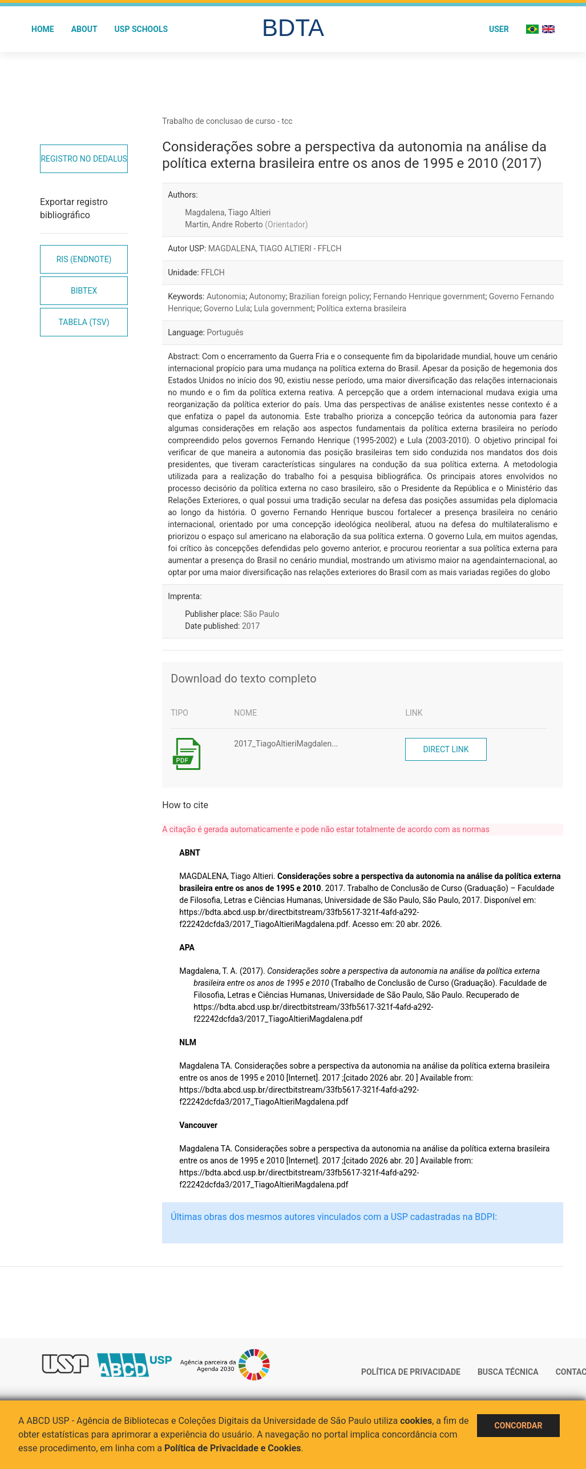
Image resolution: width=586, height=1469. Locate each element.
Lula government (283, 308)
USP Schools (141, 29)
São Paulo (262, 614)
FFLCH (213, 272)
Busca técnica (508, 1371)
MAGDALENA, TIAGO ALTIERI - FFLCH (275, 248)
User (499, 29)
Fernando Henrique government (429, 296)
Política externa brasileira (361, 308)
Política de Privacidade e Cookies (232, 1448)
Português (225, 332)
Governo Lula (227, 308)
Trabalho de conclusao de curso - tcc (227, 121)
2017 (251, 626)
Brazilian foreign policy (329, 296)
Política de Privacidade (410, 1371)
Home (42, 29)
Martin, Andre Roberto (246, 224)
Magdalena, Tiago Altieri (227, 212)
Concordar (519, 1425)
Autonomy (267, 296)
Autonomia (226, 296)
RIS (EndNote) (84, 259)
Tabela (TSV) (84, 322)
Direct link (445, 749)
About (84, 29)
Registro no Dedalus (84, 158)
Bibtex (84, 290)
